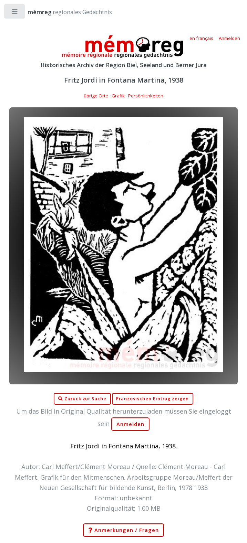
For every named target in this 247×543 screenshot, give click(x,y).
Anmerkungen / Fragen (123, 530)
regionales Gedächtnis (63, 12)
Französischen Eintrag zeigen (152, 398)
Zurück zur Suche (82, 398)
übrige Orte (96, 96)
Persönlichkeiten (145, 96)
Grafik (118, 96)
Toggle (15, 13)
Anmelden (130, 424)
